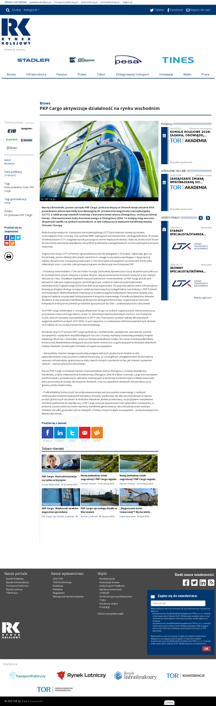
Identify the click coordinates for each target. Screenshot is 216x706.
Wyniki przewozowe (111, 589)
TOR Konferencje (62, 582)
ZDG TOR (58, 578)
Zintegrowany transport (132, 74)
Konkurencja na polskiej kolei (116, 596)
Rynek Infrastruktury (17, 582)
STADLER (104, 592)
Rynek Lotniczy (14, 589)
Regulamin (59, 592)
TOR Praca (12, 592)
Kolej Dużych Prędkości (112, 585)
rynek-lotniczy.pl (89, 2)
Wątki (187, 74)
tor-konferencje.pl (110, 2)
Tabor (101, 74)
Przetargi (105, 607)
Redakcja (58, 585)
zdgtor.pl (127, 2)
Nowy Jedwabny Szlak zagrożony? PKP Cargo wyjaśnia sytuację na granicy (100, 479)
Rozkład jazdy (107, 578)
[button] (200, 223)
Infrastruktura (36, 74)
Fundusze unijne (109, 603)
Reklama (58, 589)
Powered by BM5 (36, 701)
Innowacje (166, 74)
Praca (205, 74)
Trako (103, 600)
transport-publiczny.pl (66, 2)
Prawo (82, 74)
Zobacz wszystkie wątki (111, 613)
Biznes (11, 74)
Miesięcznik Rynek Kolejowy (68, 596)
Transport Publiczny (17, 585)
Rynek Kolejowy (15, 578)
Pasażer (61, 74)
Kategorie (30, 10)
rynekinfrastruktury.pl (40, 2)
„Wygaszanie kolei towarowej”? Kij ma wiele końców (135, 512)
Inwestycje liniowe (110, 582)
